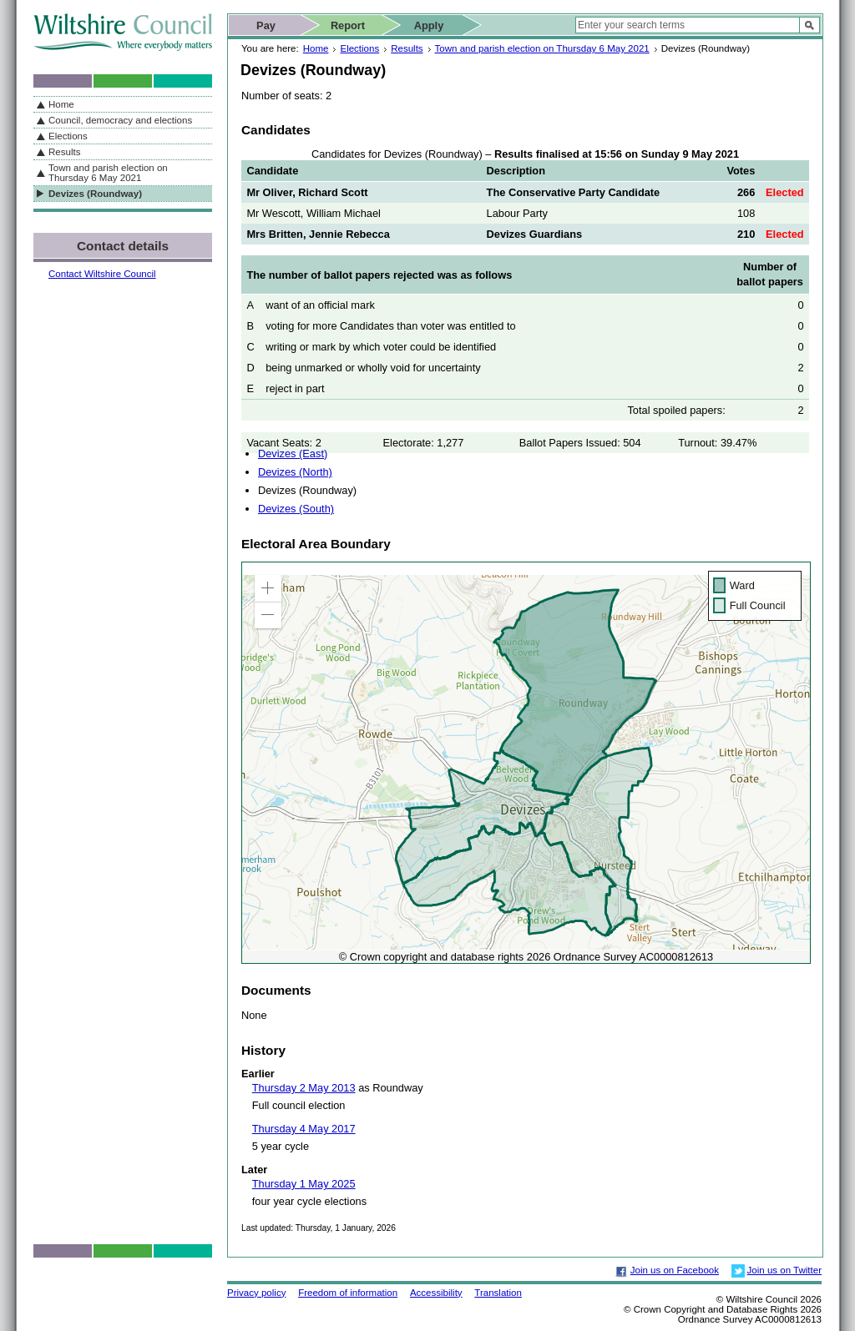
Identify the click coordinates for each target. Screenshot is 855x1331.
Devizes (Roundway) (95, 194)
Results (406, 48)
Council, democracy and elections (120, 120)
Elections (359, 48)
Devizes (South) (296, 508)
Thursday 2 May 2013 (304, 1087)
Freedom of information (347, 1293)
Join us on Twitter (784, 1270)
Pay (266, 25)
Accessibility (436, 1293)
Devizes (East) (292, 453)
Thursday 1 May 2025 (304, 1183)
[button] (268, 588)
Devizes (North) (295, 472)
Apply (429, 25)
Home (316, 48)
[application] (526, 762)
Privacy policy (256, 1293)
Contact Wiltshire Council (102, 274)
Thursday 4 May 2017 (304, 1128)
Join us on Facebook (674, 1270)
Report (348, 25)
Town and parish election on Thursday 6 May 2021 (542, 48)
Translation (498, 1293)
